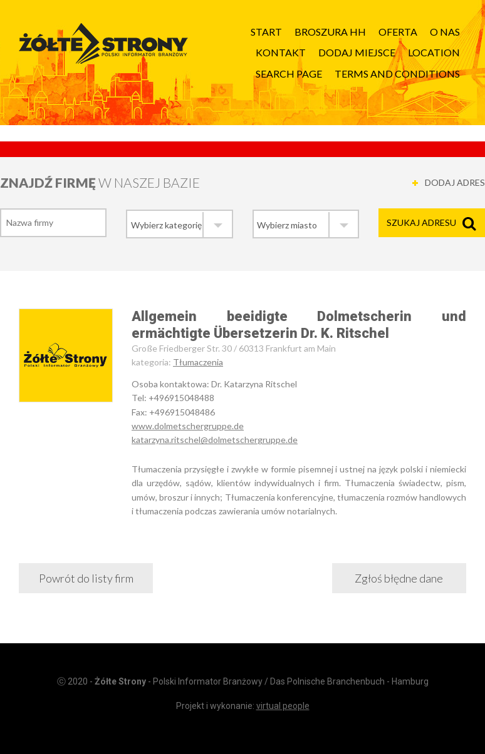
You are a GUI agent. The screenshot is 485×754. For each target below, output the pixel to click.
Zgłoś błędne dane (399, 578)
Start (266, 32)
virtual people (283, 706)
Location (434, 52)
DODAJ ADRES (455, 182)
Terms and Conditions (397, 73)
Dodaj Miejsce (356, 52)
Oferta (397, 32)
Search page (289, 73)
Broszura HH (330, 32)
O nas (445, 32)
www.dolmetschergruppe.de (188, 425)
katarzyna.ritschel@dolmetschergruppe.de (215, 439)
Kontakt (281, 52)
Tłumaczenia (198, 362)
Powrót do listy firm (86, 578)
